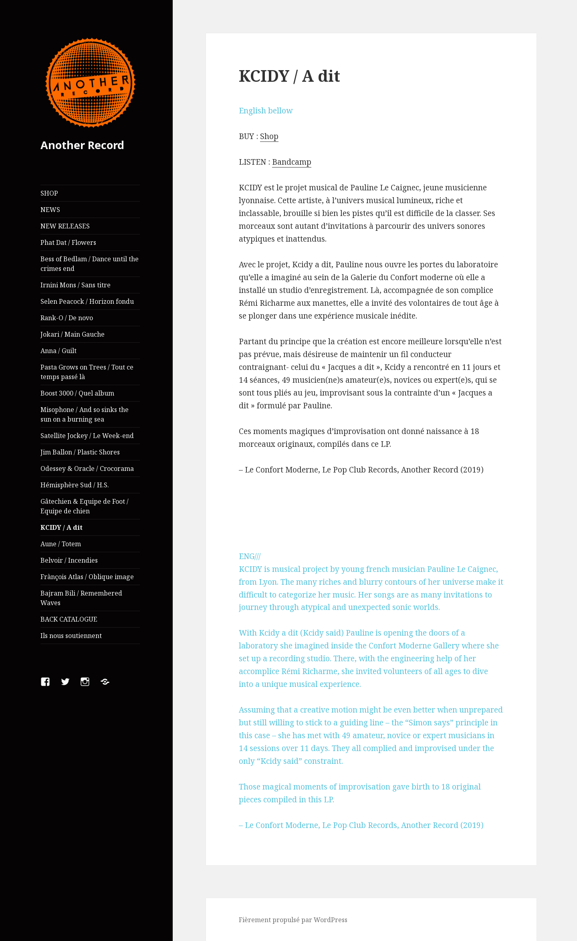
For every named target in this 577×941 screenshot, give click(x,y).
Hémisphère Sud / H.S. (74, 485)
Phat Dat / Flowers (68, 242)
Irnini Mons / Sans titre (75, 285)
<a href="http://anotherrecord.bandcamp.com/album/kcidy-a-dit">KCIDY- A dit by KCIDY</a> (371, 513)
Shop (269, 136)
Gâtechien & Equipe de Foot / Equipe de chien (84, 506)
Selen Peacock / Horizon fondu (87, 301)
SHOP (49, 193)
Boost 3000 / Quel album (77, 393)
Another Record (82, 144)
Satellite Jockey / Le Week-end (87, 435)
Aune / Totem (60, 543)
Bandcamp (291, 162)
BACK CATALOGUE (68, 619)
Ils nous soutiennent (71, 635)
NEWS (50, 209)
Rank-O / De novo (66, 317)
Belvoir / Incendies (69, 560)
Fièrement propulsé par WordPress (293, 919)
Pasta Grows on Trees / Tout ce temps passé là (86, 372)
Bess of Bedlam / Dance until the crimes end (89, 263)
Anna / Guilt (58, 350)
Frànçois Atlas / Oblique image (87, 576)
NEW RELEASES (65, 226)
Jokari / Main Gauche (72, 334)
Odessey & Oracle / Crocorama (87, 468)
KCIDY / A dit (61, 527)
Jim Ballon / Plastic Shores (80, 452)
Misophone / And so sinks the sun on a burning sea (84, 414)
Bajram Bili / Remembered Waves (81, 598)
